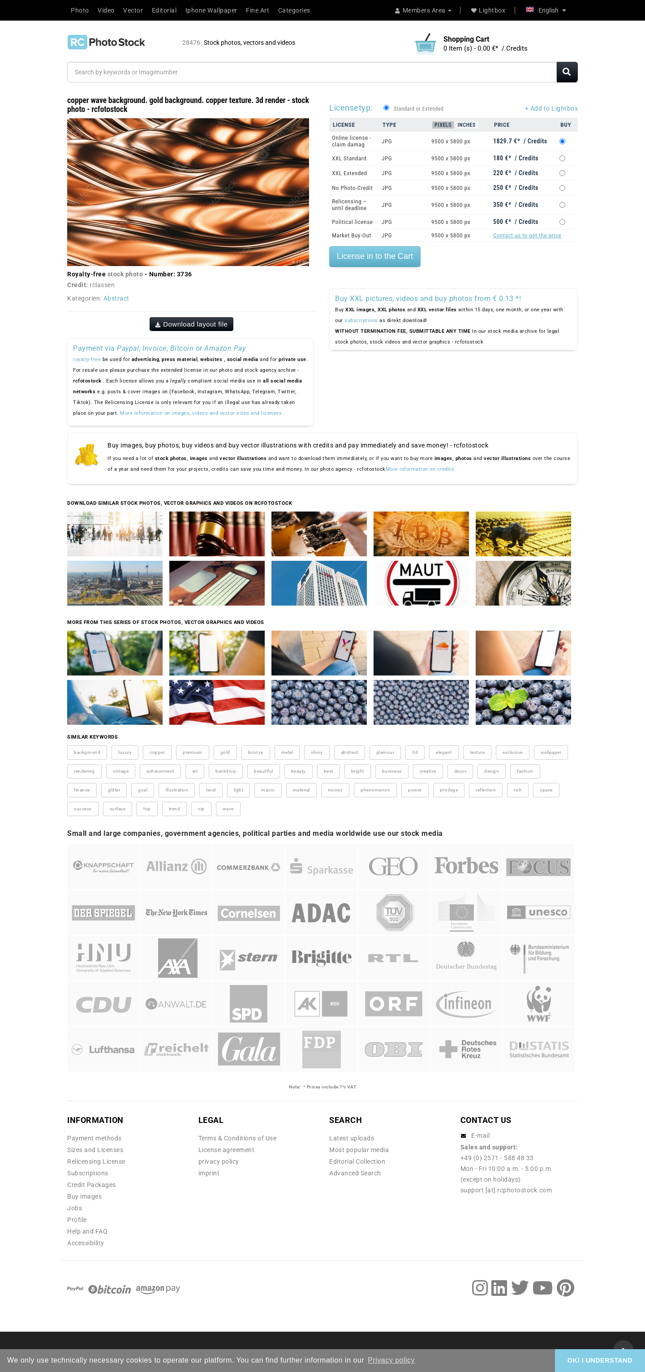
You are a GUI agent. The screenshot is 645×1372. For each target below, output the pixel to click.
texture (477, 752)
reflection (486, 789)
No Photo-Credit (352, 188)
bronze (255, 752)
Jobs (74, 1208)
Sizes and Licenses (95, 1149)
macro (268, 789)
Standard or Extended (418, 109)
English (546, 10)
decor (460, 771)
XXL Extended (349, 173)
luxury (125, 752)
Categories (294, 10)
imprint (209, 1173)
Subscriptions (87, 1173)
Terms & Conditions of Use (237, 1138)
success (83, 808)
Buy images (84, 1196)
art (195, 771)
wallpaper (551, 752)
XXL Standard (349, 158)
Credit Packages (91, 1184)
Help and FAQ (87, 1231)
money (335, 789)
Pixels (443, 125)
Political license (352, 222)
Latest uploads (351, 1138)
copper (157, 752)
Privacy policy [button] (391, 1360)
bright (357, 771)
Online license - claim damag (351, 141)
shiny (317, 752)
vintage (121, 771)
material (301, 789)
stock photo (125, 274)
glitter (114, 789)
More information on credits (420, 469)
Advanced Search (355, 1173)
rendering (84, 771)
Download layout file (191, 324)
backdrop (225, 771)
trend (175, 808)
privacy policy (218, 1161)
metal (287, 752)
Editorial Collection (357, 1161)
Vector (133, 10)
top (147, 808)
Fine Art (257, 10)
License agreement (226, 1149)
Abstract (116, 298)
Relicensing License (96, 1161)
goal (142, 789)
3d (415, 752)
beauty (298, 771)
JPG (387, 141)
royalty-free (87, 359)
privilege (449, 789)
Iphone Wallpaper (211, 10)
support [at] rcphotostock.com (506, 1190)
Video (106, 10)
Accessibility (85, 1243)
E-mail (480, 1135)
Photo (80, 10)
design (491, 771)
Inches (467, 125)
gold (225, 752)
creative (428, 771)
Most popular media (359, 1149)
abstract (349, 752)
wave (228, 808)
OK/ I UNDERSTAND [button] (600, 1360)
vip (201, 808)
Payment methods (94, 1138)
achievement (160, 771)
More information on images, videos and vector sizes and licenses (201, 413)
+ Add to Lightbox (551, 108)
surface (118, 808)
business (392, 771)
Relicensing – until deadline (349, 204)
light (239, 789)
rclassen (102, 284)
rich (518, 789)
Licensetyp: (351, 107)
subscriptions (361, 320)
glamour (385, 752)
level (211, 789)
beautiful (263, 771)
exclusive (513, 752)
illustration (176, 789)
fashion (525, 771)
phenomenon (375, 789)
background (87, 752)
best (328, 771)
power (415, 789)
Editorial (164, 10)
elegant (444, 752)
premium (192, 752)
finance (82, 789)
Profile (77, 1219)
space (546, 789)
